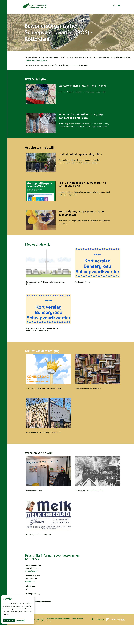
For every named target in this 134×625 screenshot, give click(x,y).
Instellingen (20, 620)
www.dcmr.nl (30, 581)
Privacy (48, 621)
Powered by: (110, 619)
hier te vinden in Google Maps (36, 60)
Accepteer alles (9, 620)
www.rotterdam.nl (31, 571)
